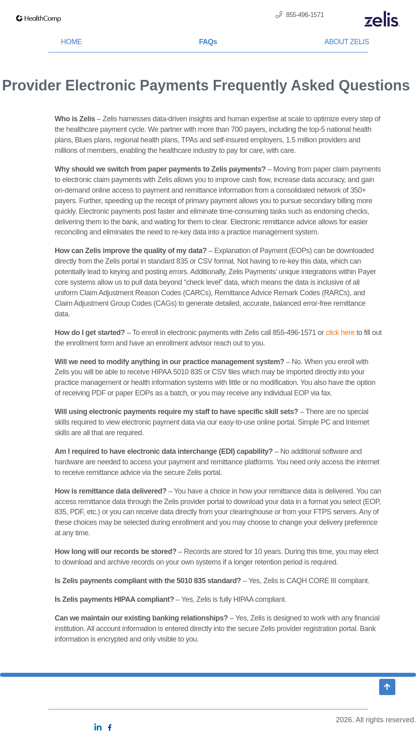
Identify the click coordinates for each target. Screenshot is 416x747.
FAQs (208, 42)
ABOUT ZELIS (346, 42)
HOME (71, 42)
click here (340, 332)
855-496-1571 (299, 14)
